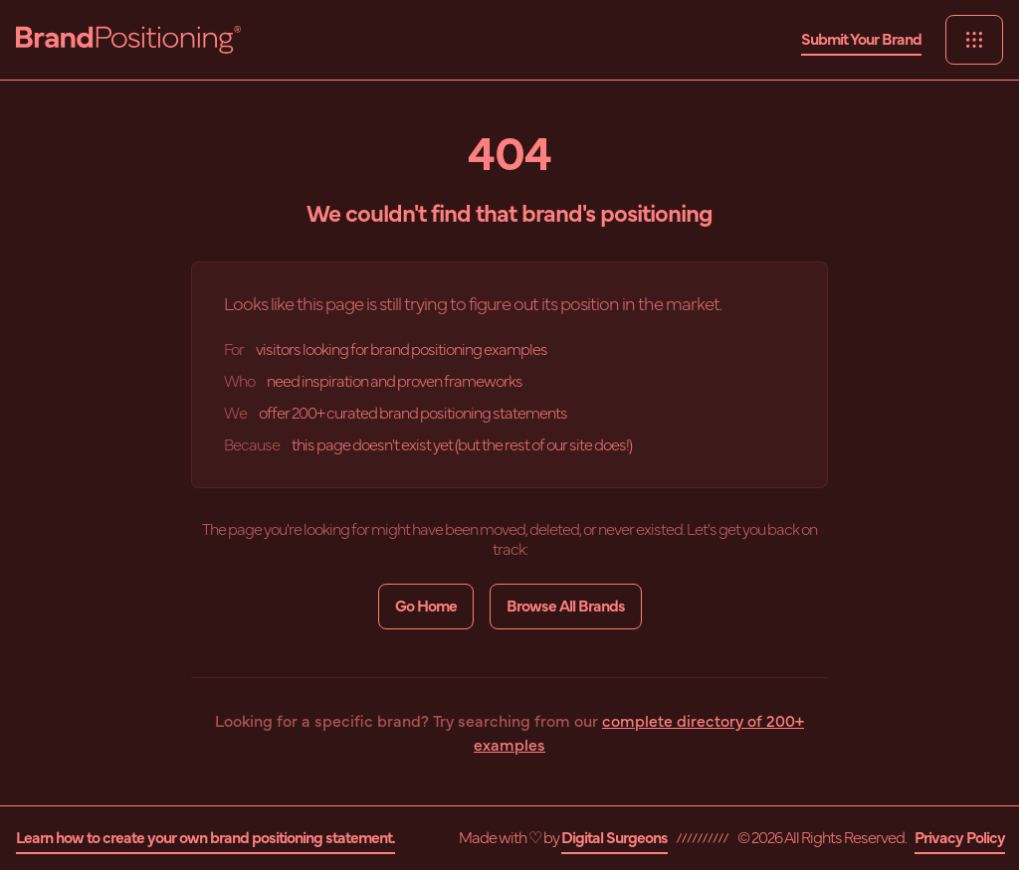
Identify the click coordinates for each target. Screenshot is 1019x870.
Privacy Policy (960, 838)
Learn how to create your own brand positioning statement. (205, 838)
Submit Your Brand (861, 40)
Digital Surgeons (614, 838)
